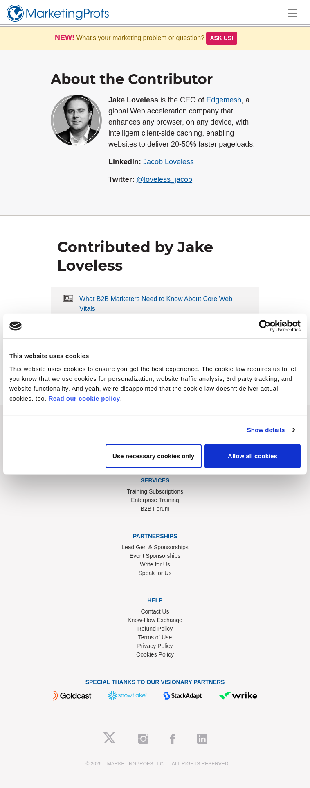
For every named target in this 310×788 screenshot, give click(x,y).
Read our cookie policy (84, 397)
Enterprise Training (155, 500)
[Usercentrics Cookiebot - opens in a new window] (265, 326)
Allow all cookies (252, 455)
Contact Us (155, 611)
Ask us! (222, 38)
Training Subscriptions (155, 491)
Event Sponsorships (155, 556)
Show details (266, 429)
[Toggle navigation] (292, 13)
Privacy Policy (155, 646)
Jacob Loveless (168, 162)
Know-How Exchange (155, 620)
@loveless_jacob (164, 179)
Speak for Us (155, 573)
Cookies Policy (155, 654)
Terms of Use (155, 637)
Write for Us (155, 564)
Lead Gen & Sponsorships (154, 547)
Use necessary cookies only (153, 455)
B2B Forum (155, 508)
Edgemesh (223, 100)
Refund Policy (155, 628)
